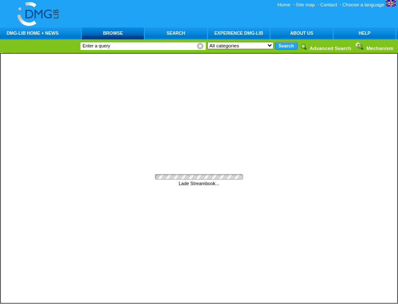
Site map (305, 4)
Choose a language (369, 4)
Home (283, 4)
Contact (328, 4)
